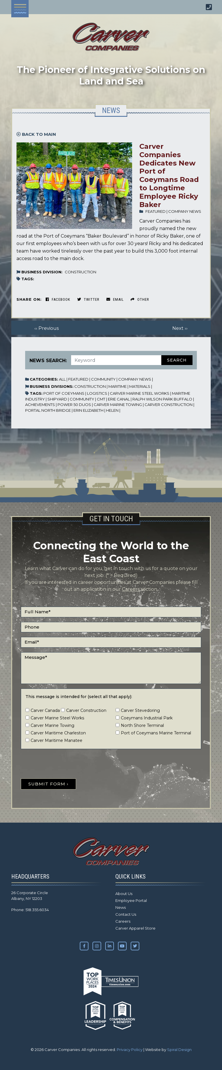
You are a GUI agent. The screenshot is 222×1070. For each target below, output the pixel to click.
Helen (112, 410)
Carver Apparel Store (135, 928)
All (62, 379)
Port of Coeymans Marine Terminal (156, 733)
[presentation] (65, 765)
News (120, 907)
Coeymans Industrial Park (147, 718)
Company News (184, 211)
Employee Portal (131, 900)
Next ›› (180, 328)
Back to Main (36, 134)
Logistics (97, 393)
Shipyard (57, 399)
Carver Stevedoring (140, 710)
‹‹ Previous (46, 328)
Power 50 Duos (74, 404)
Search (177, 360)
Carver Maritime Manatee (56, 740)
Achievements (40, 404)
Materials (139, 386)
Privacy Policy (130, 1049)
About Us (123, 893)
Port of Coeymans (63, 393)
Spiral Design (179, 1049)
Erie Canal (119, 399)
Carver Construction (169, 404)
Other (140, 299)
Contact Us (125, 914)
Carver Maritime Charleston (58, 733)
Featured (155, 211)
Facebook (58, 299)
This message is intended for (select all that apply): (78, 696)
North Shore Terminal (142, 725)
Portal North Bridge (48, 410)
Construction (80, 272)
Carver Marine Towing (118, 404)
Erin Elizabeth (88, 410)
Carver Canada (45, 710)
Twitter (88, 299)
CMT (101, 399)
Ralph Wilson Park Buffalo (162, 399)
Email (115, 299)
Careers (131, 589)
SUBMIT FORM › (48, 784)
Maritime (117, 386)
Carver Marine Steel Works (139, 393)
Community (103, 379)
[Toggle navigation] (20, 8)
